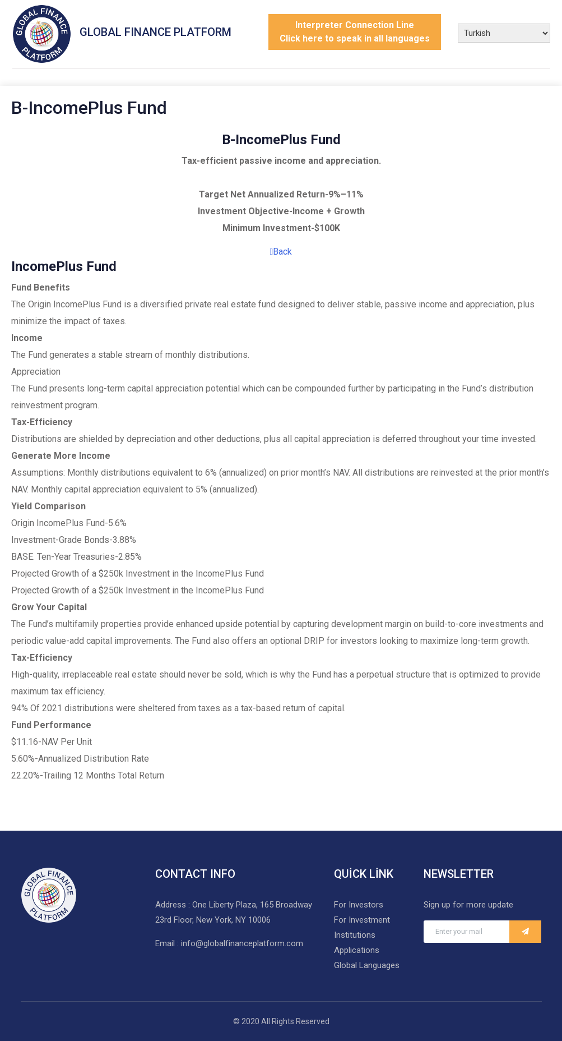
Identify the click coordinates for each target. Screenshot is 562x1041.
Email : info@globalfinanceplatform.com (229, 943)
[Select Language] (504, 33)
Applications (356, 950)
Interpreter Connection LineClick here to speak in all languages (355, 32)
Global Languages (367, 965)
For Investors (358, 905)
